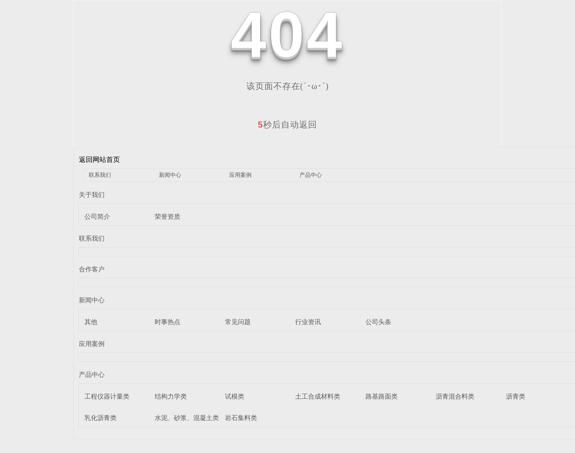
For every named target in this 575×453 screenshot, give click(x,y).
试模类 (234, 396)
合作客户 (92, 269)
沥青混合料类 (455, 396)
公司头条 (378, 321)
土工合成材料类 (317, 396)
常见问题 (238, 321)
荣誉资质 (167, 216)
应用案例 (240, 175)
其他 (90, 321)
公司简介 (97, 216)
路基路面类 (381, 396)
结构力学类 (171, 396)
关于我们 (92, 194)
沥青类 (515, 396)
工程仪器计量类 (106, 396)
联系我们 (100, 175)
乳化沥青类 (100, 417)
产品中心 (310, 175)
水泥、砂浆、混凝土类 (187, 417)
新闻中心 (170, 175)
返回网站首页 (99, 159)
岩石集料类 (241, 417)
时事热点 (167, 321)
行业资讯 (308, 321)
